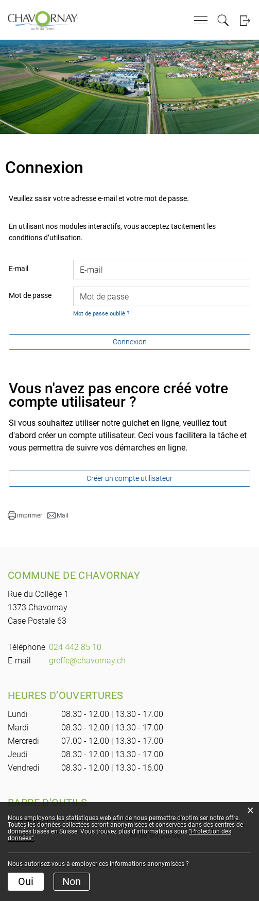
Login (244, 20)
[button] (25, 515)
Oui (25, 881)
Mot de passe (30, 295)
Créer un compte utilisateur (129, 478)
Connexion (130, 342)
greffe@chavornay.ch (87, 660)
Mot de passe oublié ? (101, 313)
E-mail (18, 268)
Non (71, 881)
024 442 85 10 (75, 647)
